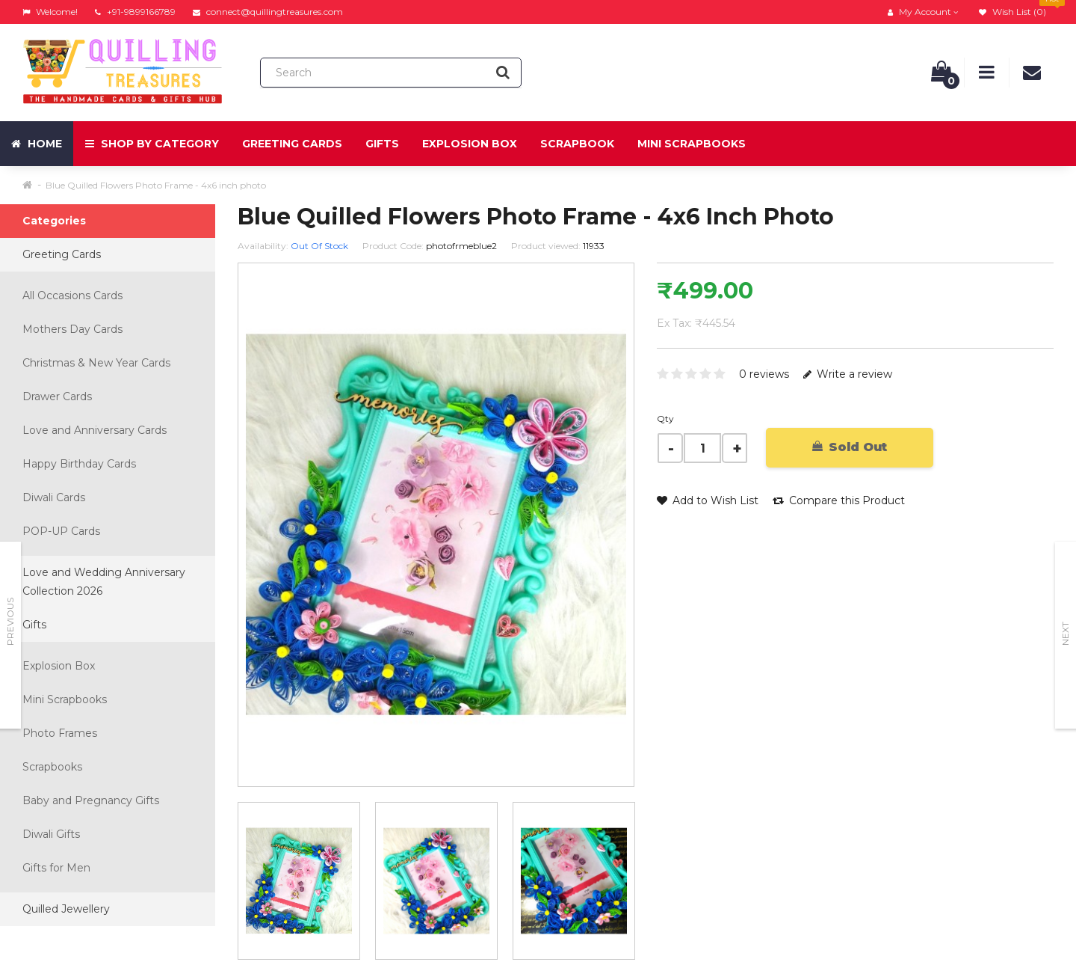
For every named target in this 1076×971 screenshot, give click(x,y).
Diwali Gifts (51, 834)
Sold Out (849, 447)
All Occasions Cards (72, 295)
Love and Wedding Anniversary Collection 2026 (103, 582)
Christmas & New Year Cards (96, 363)
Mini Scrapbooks (691, 143)
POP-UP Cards (61, 531)
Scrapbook (577, 143)
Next (1065, 634)
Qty (665, 418)
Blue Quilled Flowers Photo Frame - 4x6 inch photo (156, 185)
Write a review (847, 374)
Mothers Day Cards (72, 329)
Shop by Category (152, 143)
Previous (10, 622)
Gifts (382, 143)
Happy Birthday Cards (79, 464)
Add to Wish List (707, 500)
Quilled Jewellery (66, 909)
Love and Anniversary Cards (94, 430)
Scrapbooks (52, 767)
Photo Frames (59, 733)
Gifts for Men (56, 867)
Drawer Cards (57, 396)
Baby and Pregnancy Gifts (90, 800)
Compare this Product (839, 500)
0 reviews (764, 374)
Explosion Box (469, 143)
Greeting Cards (292, 143)
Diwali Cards (53, 497)
